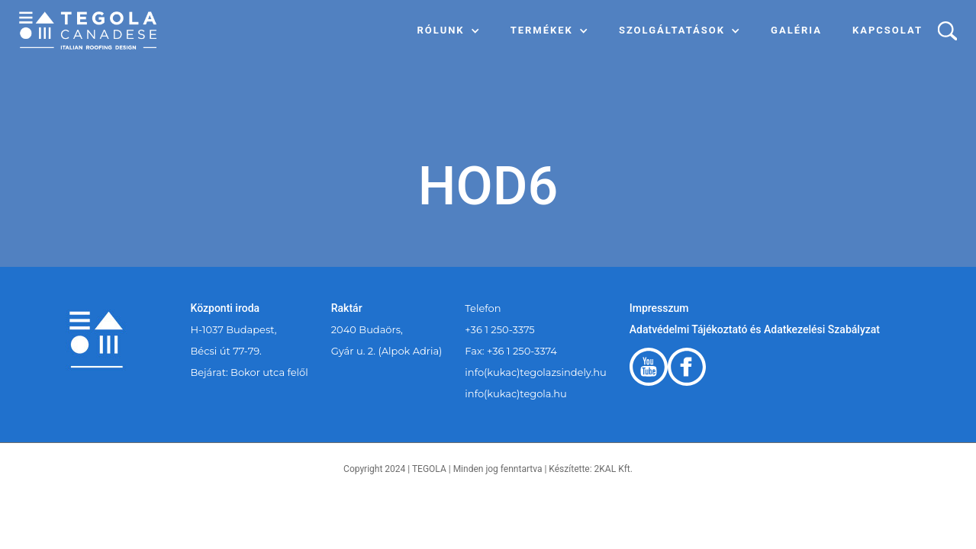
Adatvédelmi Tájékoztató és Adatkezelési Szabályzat (755, 329)
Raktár (346, 308)
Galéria (796, 30)
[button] (448, 30)
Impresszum (659, 308)
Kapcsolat (887, 30)
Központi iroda (225, 308)
